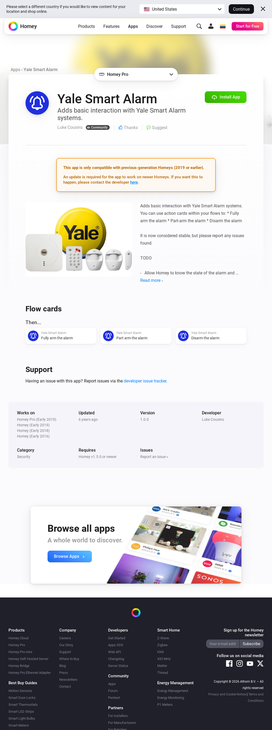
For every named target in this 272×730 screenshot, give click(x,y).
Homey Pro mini (20, 652)
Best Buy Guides (22, 682)
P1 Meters (165, 705)
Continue (241, 9)
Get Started (116, 638)
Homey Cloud (18, 638)
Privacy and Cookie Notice (227, 694)
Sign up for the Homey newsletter (244, 632)
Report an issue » (154, 457)
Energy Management (172, 691)
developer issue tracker (145, 380)
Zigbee (162, 645)
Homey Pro (16, 645)
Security (23, 457)
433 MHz (164, 659)
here (134, 182)
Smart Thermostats (23, 705)
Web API (114, 652)
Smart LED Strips (21, 711)
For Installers (118, 716)
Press (63, 673)
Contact (65, 686)
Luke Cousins (213, 419)
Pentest (114, 698)
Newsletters (68, 680)
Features (111, 30)
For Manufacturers (122, 723)
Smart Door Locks (22, 698)
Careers (65, 638)
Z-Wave (163, 638)
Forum (113, 691)
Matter (162, 666)
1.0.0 (144, 419)
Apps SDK (115, 645)
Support (178, 30)
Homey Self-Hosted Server (28, 659)
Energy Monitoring (170, 698)
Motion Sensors (20, 691)
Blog (62, 666)
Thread (162, 673)
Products (86, 30)
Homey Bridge (18, 666)
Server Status (118, 666)
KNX (160, 652)
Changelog (116, 659)
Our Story (66, 645)
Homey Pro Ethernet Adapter (29, 673)
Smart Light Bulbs (21, 718)
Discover (154, 30)
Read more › (151, 280)
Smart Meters (18, 725)
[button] (181, 9)
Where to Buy (69, 659)
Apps (133, 30)
